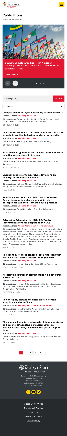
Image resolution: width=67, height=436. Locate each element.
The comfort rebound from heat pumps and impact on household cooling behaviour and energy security (33, 133)
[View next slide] (15, 83)
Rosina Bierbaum (45, 226)
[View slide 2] (40, 83)
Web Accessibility (33, 416)
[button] (61, 4)
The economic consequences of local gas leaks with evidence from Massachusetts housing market (32, 256)
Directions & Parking (33, 408)
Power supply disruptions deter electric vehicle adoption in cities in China (29, 301)
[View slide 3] (43, 83)
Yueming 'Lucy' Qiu (27, 116)
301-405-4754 (36, 385)
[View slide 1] (36, 83)
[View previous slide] (7, 83)
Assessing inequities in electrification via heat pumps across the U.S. (33, 276)
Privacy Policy (33, 421)
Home (5, 20)
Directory (33, 412)
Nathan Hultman (44, 306)
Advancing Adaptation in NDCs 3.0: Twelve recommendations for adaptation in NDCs (27, 221)
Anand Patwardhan (27, 226)
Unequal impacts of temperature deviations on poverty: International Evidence (29, 176)
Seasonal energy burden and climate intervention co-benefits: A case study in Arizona (33, 153)
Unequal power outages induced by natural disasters (33, 112)
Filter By (8, 106)
